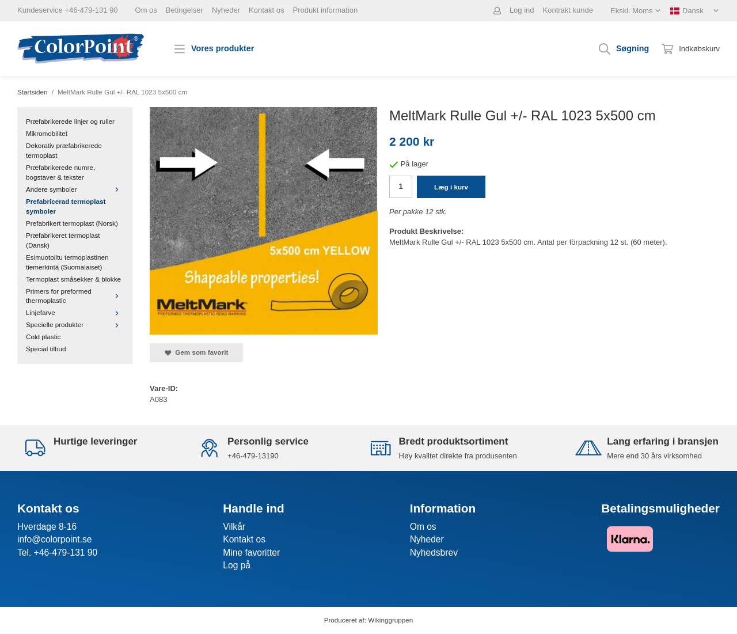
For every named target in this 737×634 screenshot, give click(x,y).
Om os (146, 10)
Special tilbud (46, 348)
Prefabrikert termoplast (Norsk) (72, 223)
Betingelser (184, 10)
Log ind (522, 10)
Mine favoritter (251, 552)
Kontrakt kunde (568, 10)
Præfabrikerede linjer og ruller (70, 121)
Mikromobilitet (46, 133)
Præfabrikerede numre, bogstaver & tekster (60, 172)
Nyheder (226, 10)
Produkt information (325, 10)
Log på (236, 565)
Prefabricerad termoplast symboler (65, 206)
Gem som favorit (196, 352)
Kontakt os (266, 10)
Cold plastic (43, 336)
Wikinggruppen (390, 620)
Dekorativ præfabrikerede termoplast (64, 150)
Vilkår (234, 527)
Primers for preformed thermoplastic (75, 296)
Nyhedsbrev (434, 552)
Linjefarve (75, 312)
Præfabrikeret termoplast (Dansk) (63, 240)
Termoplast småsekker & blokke (73, 279)
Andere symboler (75, 189)
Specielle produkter (75, 324)
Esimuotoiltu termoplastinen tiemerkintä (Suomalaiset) (67, 262)
